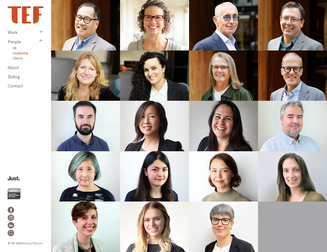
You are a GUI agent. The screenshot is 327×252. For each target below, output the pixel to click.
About (13, 67)
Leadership (20, 53)
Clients (18, 58)
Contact (15, 86)
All (14, 48)
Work (12, 32)
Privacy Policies (32, 243)
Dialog (14, 77)
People (14, 42)
